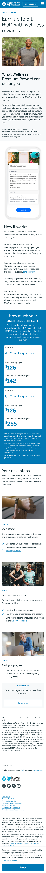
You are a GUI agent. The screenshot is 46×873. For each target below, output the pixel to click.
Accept (23, 867)
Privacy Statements (9, 801)
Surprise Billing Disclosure (11, 808)
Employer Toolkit (13, 551)
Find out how (29, 272)
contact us (37, 770)
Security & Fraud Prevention (11, 803)
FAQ (22, 770)
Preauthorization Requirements (13, 810)
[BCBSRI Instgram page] (14, 786)
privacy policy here (9, 860)
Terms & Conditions (8, 805)
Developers (6, 797)
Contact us (23, 703)
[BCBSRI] (11, 5)
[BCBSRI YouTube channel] (19, 786)
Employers (30, 4)
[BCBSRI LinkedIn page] (9, 786)
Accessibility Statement (10, 799)
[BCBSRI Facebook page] (4, 786)
